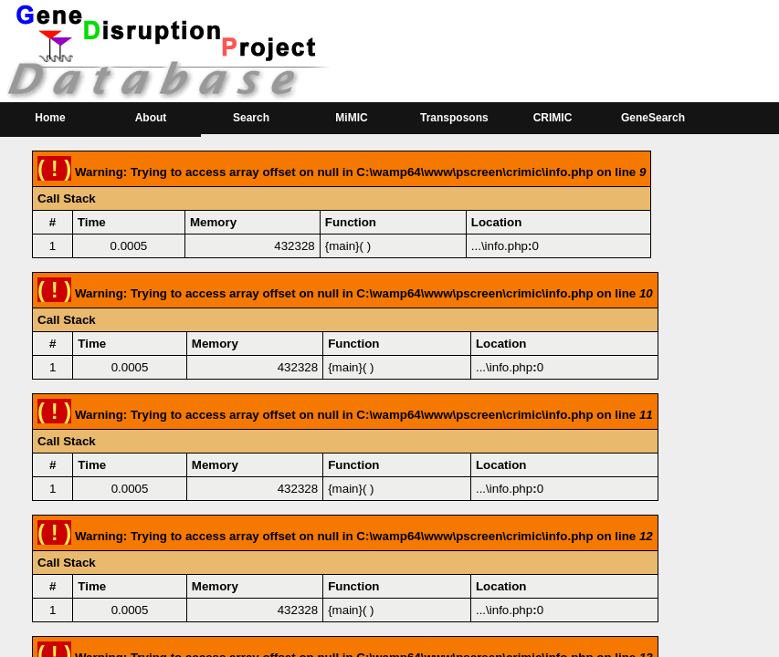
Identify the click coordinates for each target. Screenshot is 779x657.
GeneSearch (653, 117)
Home (50, 117)
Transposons (454, 117)
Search (251, 117)
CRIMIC (553, 117)
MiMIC (351, 117)
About (151, 117)
